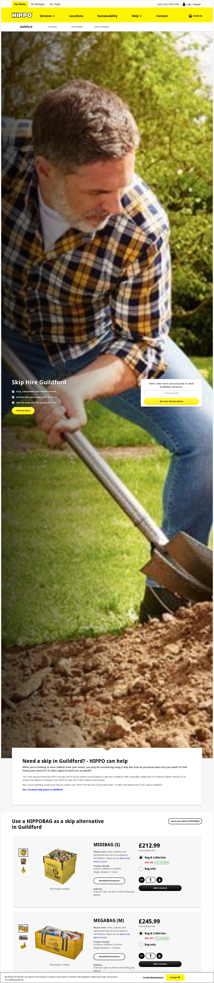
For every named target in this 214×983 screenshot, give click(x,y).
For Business (37, 4)
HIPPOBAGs (77, 27)
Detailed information (109, 881)
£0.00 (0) (197, 16)
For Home (20, 4)
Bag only (150, 868)
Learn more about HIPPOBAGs (185, 821)
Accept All (175, 979)
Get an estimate (102, 27)
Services (45, 16)
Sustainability (107, 16)
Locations (76, 16)
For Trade (55, 4)
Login (193, 4)
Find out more (23, 410)
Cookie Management (153, 979)
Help (135, 16)
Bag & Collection (170, 860)
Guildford (26, 26)
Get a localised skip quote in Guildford (42, 789)
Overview (52, 27)
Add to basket (160, 888)
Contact (162, 16)
